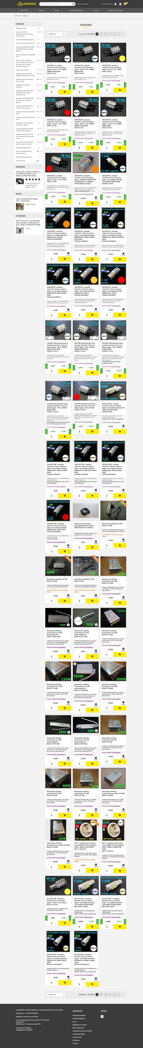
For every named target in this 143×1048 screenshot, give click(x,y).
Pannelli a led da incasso (23, 147)
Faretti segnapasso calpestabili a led (25, 55)
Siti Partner (76, 1040)
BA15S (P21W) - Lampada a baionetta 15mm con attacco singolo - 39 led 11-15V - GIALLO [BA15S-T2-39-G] (57, 901)
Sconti (96, 10)
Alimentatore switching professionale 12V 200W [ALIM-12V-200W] (109, 686)
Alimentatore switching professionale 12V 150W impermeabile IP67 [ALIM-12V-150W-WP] (82, 687)
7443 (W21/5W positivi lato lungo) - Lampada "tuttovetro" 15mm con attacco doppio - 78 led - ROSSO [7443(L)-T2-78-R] (85, 407)
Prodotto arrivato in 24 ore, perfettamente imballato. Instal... (32, 185)
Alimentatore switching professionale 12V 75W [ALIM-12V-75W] (81, 793)
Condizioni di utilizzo (78, 1034)
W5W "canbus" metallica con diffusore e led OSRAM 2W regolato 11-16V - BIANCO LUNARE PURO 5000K (28, 174)
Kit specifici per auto (22, 70)
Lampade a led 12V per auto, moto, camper (24, 80)
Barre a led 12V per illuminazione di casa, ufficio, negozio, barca (24, 34)
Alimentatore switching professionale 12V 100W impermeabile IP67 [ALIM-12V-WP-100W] (54, 634)
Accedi (103, 4)
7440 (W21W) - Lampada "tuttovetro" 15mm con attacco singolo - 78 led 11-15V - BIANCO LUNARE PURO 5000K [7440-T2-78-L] (84, 124)
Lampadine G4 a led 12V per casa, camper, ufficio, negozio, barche (25, 136)
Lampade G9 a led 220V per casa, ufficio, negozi (24, 124)
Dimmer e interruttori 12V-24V (25, 43)
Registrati (110, 4)
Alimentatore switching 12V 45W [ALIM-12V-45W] (57, 580)
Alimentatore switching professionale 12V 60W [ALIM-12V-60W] (54, 793)
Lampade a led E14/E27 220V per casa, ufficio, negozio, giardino (25, 100)
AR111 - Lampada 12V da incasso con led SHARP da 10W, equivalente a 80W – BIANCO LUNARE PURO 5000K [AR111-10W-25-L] (113, 847)
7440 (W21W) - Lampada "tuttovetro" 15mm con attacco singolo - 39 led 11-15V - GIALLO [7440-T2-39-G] (112, 68)
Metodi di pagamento (76, 10)
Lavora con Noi (77, 1037)
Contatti (41, 10)
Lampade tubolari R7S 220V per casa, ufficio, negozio (24, 129)
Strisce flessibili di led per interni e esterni (24, 152)
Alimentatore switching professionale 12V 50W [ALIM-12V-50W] (109, 740)
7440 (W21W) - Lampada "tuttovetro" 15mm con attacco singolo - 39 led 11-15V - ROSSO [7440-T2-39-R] (57, 123)
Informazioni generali (78, 1015)
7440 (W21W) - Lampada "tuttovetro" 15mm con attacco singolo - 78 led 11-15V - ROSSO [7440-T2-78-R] (57, 179)
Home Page (23, 10)
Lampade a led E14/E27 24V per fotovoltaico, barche (24, 107)
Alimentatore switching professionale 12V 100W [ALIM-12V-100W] (109, 581)
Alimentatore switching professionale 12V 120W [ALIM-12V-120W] (109, 633)
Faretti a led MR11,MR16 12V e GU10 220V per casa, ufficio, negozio (25, 49)
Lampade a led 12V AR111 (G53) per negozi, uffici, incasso (25, 74)
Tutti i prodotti (20, 161)
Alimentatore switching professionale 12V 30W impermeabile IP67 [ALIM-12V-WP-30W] (81, 741)
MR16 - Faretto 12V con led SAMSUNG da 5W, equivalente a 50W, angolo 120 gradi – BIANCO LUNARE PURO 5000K (28, 223)
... (118, 34)
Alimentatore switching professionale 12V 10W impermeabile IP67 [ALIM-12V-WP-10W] (81, 634)
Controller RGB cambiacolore (25, 39)
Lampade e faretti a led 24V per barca (25, 118)
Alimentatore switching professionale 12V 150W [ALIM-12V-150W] (54, 686)
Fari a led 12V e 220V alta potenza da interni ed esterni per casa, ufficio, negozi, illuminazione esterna (25, 63)
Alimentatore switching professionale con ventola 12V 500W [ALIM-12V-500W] (58, 845)
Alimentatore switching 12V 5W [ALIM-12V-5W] (84, 580)
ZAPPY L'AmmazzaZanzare (24, 157)
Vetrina (56, 10)
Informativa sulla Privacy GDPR (82, 1031)
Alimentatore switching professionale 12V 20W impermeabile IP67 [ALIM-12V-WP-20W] (54, 741)
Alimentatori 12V (21, 28)
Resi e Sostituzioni (78, 1028)
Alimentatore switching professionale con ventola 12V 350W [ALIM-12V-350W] (113, 793)
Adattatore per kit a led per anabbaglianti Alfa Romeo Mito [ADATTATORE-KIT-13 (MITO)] (84, 525)
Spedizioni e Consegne (116, 10)
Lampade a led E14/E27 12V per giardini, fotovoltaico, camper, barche (24, 92)
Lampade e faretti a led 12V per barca (25, 112)
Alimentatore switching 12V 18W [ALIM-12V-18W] (112, 524)
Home (17, 16)
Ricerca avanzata (83, 4)
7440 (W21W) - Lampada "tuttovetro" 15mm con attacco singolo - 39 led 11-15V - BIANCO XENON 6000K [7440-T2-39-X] (84, 69)
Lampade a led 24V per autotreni (23, 86)
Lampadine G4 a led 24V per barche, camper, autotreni (24, 143)
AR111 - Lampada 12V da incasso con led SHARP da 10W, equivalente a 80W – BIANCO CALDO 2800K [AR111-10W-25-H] (85, 846)
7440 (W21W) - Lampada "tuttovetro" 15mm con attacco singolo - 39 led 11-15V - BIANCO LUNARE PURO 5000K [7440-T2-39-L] (57, 69)
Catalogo (25, 16)
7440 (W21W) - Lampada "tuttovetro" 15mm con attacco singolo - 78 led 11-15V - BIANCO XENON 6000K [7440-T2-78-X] (112, 124)
